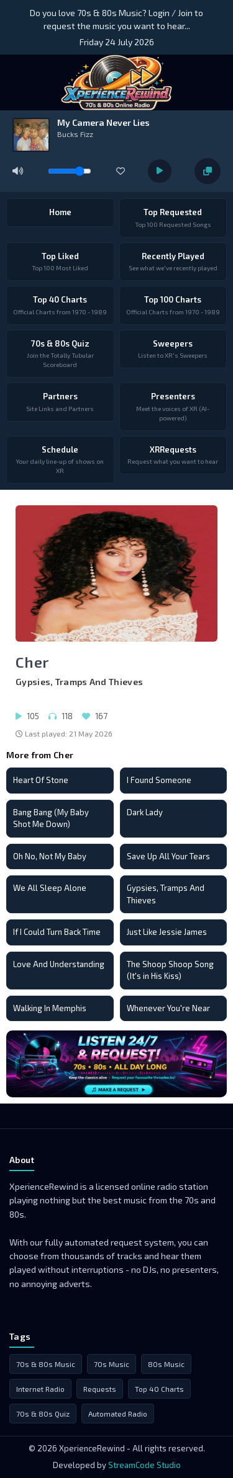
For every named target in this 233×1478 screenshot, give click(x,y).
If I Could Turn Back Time (57, 932)
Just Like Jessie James (167, 932)
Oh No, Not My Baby (49, 856)
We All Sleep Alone (49, 888)
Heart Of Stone (40, 780)
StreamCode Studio (144, 1465)
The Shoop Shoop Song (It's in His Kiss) (170, 970)
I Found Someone (159, 780)
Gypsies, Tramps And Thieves (165, 894)
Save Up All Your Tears (168, 856)
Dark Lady (145, 812)
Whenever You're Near (168, 1008)
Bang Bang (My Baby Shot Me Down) (51, 818)
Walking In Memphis (49, 1008)
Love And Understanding (58, 964)
